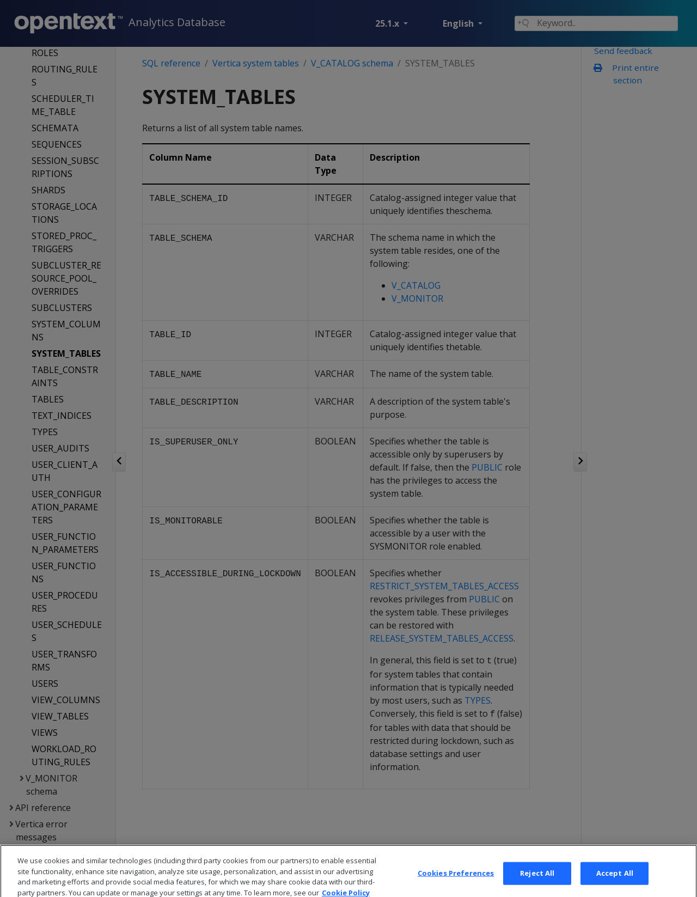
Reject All (537, 884)
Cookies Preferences (456, 884)
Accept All (614, 884)
